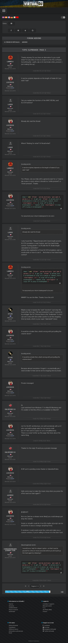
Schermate (12, 611)
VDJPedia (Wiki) (47, 609)
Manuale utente (47, 606)
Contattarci (12, 627)
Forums (45, 611)
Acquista (11, 606)
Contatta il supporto (48, 604)
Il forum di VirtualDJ (12, 42)
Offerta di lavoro (13, 629)
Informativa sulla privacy (16, 631)
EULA (10, 633)
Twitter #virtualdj (48, 631)
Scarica (11, 604)
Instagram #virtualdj (49, 629)
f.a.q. (44, 607)
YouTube (46, 627)
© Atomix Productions (34, 641)
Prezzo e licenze (13, 609)
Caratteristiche (13, 607)
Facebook (46, 625)
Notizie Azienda (13, 625)
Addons (24, 42)
